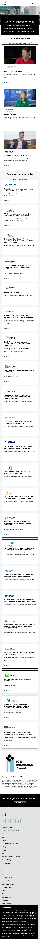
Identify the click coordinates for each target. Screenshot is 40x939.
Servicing (4, 890)
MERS (3, 853)
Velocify (4, 850)
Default (4, 916)
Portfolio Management (8, 910)
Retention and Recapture (9, 894)
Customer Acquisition (8, 878)
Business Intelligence (8, 860)
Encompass (5, 834)
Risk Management (7, 897)
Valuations (5, 900)
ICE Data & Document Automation (11, 844)
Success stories (7, 18)
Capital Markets (6, 887)
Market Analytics (6, 903)
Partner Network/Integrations (10, 913)
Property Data (6, 863)
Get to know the (8, 791)
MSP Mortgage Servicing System (11, 831)
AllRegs (4, 847)
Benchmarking (6, 907)
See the (7, 82)
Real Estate (5, 874)
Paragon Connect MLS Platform (11, 857)
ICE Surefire (5, 840)
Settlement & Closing (8, 884)
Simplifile (4, 837)
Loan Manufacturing (7, 881)
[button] (36, 3)
